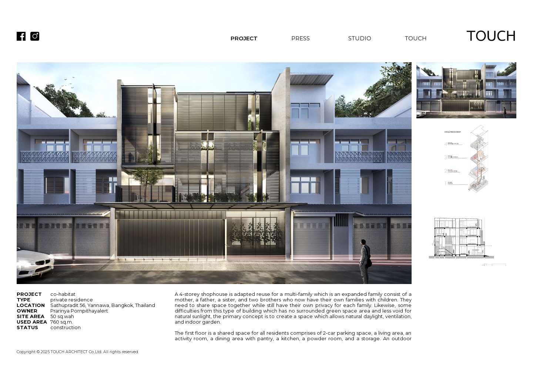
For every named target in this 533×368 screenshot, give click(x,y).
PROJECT (244, 38)
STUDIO (359, 38)
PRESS (300, 38)
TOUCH (416, 38)
